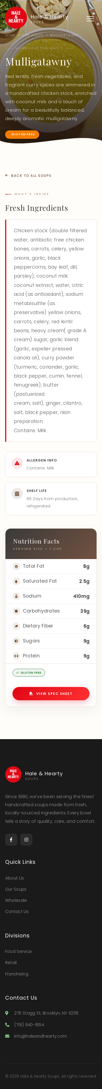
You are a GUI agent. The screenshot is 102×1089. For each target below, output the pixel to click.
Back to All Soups (28, 175)
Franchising (16, 974)
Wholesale (16, 900)
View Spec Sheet (51, 693)
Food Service (18, 951)
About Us (14, 878)
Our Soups (16, 889)
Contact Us (17, 911)
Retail (11, 962)
